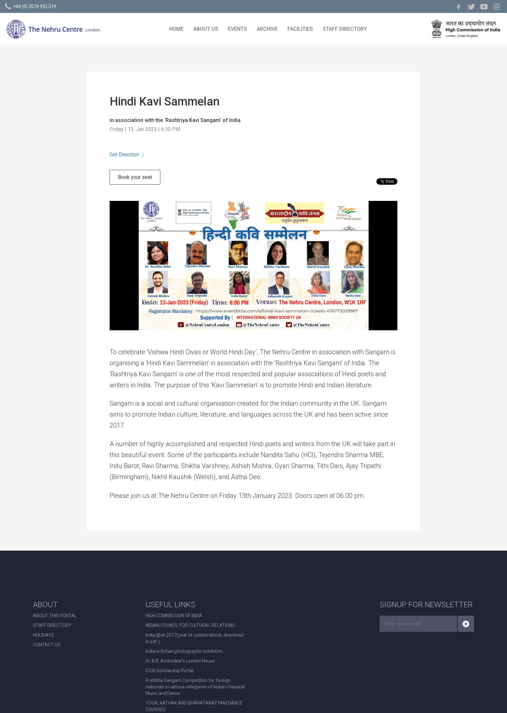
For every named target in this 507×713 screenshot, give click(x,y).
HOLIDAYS (43, 635)
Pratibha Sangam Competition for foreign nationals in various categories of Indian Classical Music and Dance (195, 687)
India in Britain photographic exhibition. (185, 651)
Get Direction (127, 154)
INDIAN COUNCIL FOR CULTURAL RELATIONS (190, 625)
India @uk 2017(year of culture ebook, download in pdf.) (194, 638)
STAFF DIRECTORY (345, 29)
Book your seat (135, 177)
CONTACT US (46, 644)
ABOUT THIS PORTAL (55, 615)
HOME (176, 29)
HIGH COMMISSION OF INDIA (174, 615)
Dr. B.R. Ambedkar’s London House (180, 661)
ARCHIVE (267, 29)
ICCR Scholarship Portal (169, 670)
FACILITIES (300, 29)
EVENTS (237, 29)
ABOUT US (205, 29)
